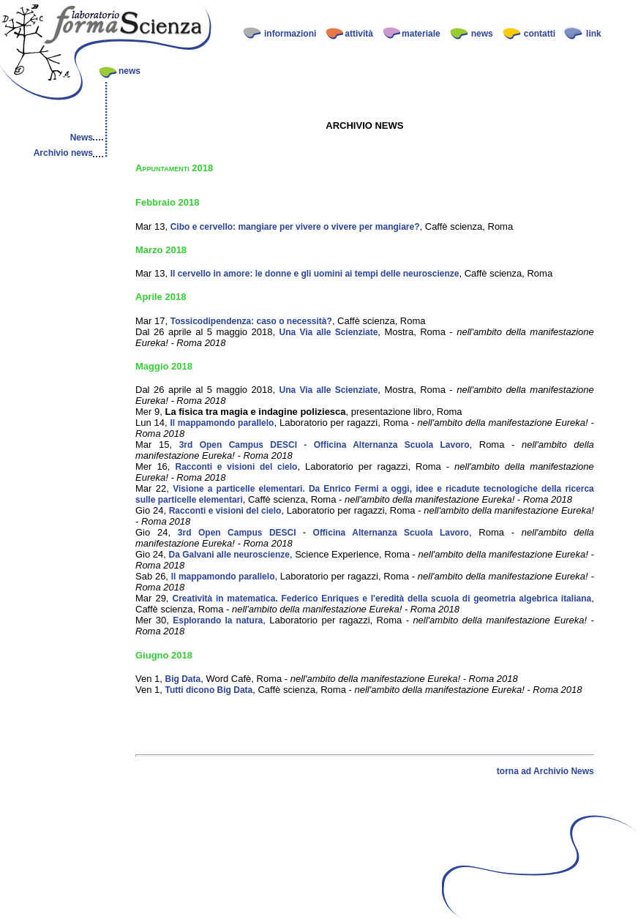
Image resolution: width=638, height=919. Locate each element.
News (81, 137)
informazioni (290, 34)
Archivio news (63, 153)
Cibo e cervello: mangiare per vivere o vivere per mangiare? (295, 227)
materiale (421, 34)
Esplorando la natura (218, 620)
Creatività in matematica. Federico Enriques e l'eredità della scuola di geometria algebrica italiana (382, 598)
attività (359, 34)
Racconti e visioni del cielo (236, 467)
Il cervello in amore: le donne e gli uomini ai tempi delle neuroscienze (314, 274)
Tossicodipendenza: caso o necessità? (251, 321)
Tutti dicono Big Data (208, 690)
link (593, 34)
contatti (539, 34)
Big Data (182, 679)
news (482, 34)
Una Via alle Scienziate (328, 332)
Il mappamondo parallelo (222, 423)
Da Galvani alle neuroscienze (229, 554)
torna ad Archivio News (545, 771)
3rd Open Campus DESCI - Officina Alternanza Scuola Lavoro (324, 445)
